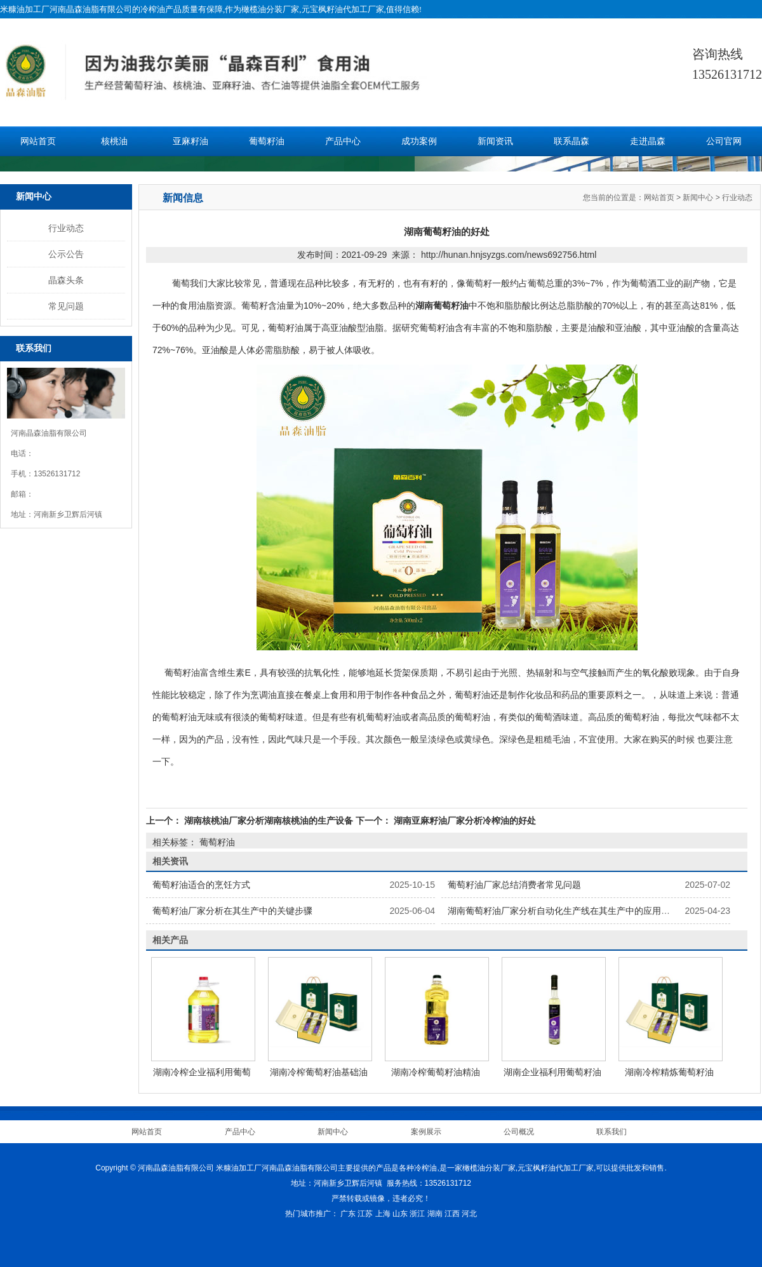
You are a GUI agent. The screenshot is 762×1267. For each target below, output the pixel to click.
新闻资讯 (495, 141)
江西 (452, 1213)
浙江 (417, 1213)
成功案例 (419, 141)
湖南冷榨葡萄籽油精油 (435, 1072)
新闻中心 (698, 197)
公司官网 (724, 141)
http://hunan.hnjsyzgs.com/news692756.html (508, 255)
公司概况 (519, 1131)
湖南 (435, 1213)
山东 (400, 1213)
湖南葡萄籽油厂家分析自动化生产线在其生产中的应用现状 (563, 911)
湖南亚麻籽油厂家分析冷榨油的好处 (463, 820)
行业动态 (66, 228)
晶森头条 (66, 280)
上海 (383, 1213)
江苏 (365, 1213)
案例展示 (426, 1131)
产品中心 (343, 141)
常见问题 (66, 306)
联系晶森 (571, 141)
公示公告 (66, 254)
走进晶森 (647, 141)
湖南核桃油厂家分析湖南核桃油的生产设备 (269, 820)
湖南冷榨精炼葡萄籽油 (669, 1072)
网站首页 (38, 141)
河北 (469, 1213)
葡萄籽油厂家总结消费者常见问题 (514, 885)
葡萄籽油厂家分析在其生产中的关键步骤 (232, 911)
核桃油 (114, 141)
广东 (348, 1213)
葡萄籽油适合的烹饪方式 (201, 885)
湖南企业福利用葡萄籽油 (552, 1072)
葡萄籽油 (266, 141)
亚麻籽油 (190, 141)
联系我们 (611, 1131)
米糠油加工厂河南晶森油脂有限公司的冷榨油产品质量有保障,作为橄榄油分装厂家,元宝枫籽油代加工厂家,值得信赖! (211, 9)
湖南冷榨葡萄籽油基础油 (319, 1072)
